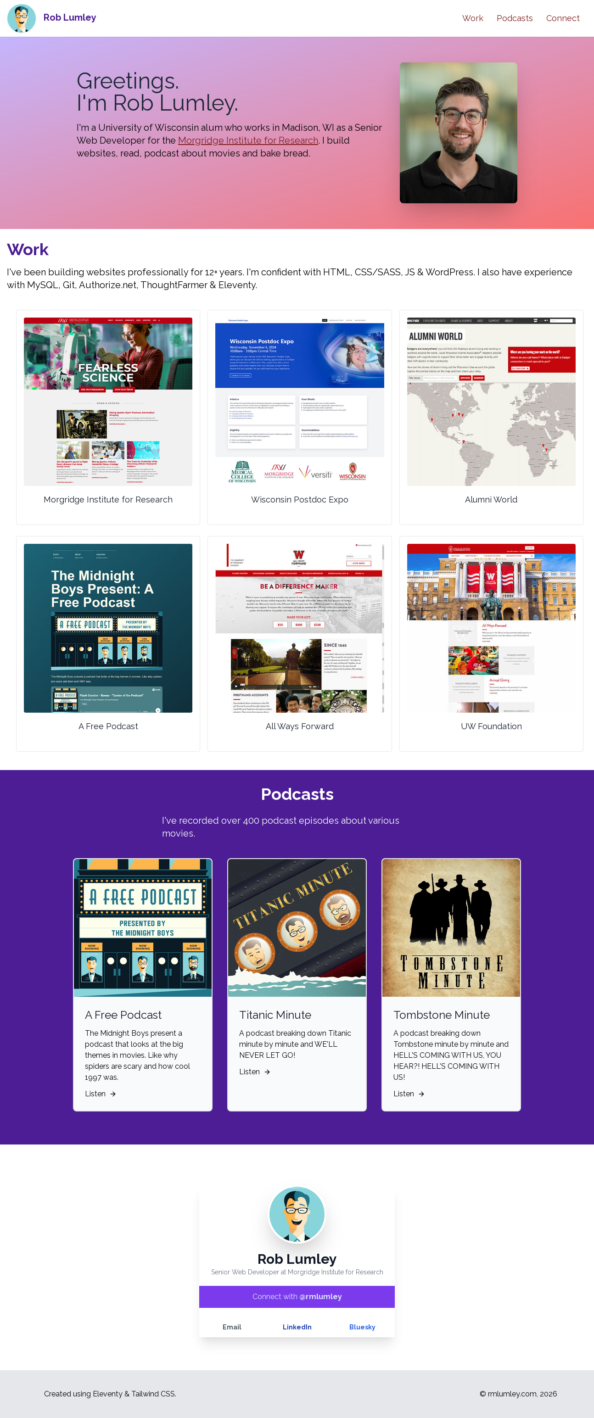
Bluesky (362, 1327)
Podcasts (515, 18)
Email (232, 1327)
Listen (409, 1093)
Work (472, 18)
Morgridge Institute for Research (248, 140)
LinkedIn (297, 1327)
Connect (563, 18)
